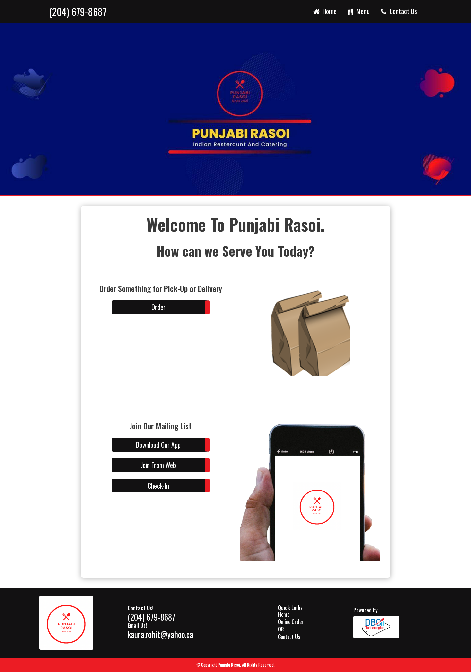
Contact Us (398, 11)
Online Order (291, 622)
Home (324, 11)
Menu (358, 11)
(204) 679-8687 (78, 12)
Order (158, 307)
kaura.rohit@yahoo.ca (160, 634)
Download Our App (158, 445)
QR (281, 629)
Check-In (158, 486)
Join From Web (158, 465)
